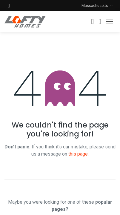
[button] (8, 5)
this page (78, 154)
